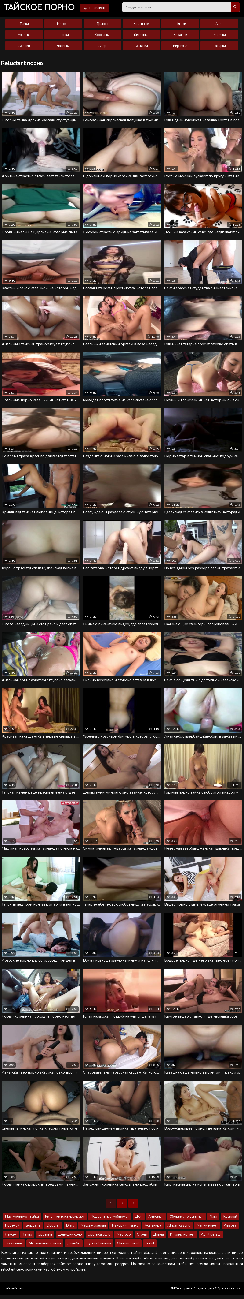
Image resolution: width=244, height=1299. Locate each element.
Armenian (156, 1220)
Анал (219, 24)
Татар (27, 1238)
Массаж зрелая (93, 1229)
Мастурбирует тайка (22, 1220)
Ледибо (73, 1247)
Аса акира (153, 1229)
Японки (63, 36)
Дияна (158, 1238)
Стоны (142, 1238)
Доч (138, 1220)
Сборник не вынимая (187, 1220)
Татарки (219, 47)
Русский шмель (98, 1247)
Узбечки (219, 36)
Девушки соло (70, 1238)
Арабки (24, 47)
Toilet (149, 1247)
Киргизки (180, 47)
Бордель (32, 1229)
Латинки (63, 47)
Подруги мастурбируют (110, 1220)
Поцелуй (12, 1229)
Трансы (102, 24)
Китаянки (141, 36)
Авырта (230, 1229)
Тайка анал (14, 1247)
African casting (178, 1229)
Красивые (141, 24)
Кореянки (102, 36)
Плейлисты (98, 8)
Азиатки (24, 36)
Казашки (180, 36)
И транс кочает (182, 1238)
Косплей (230, 1220)
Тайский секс (14, 1292)
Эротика (45, 1238)
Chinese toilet (128, 1247)
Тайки (24, 24)
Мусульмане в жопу (45, 1247)
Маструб (124, 1238)
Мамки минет (207, 1229)
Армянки (141, 47)
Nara (213, 1220)
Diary (70, 1229)
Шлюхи (180, 24)
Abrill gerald (211, 1238)
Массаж (63, 24)
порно (40, 8)
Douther (53, 1229)
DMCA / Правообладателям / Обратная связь (205, 1292)
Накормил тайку (125, 1229)
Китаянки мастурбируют (64, 1220)
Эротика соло (99, 1238)
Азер (102, 47)
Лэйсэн (11, 1238)
